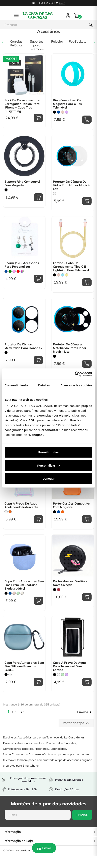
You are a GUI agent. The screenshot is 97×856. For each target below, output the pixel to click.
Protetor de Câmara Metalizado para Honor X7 (23, 346)
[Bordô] (58, 589)
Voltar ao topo (76, 723)
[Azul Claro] (62, 274)
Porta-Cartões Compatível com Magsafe (71, 505)
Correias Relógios (16, 43)
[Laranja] (10, 511)
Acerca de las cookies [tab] (76, 385)
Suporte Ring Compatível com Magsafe (22, 183)
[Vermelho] (18, 271)
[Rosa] (14, 271)
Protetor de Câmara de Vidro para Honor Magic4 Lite (71, 185)
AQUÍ (32, 420)
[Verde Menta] (18, 593)
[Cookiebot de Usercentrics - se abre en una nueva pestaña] (74, 374)
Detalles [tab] (44, 385)
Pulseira (57, 41)
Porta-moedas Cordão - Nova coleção (70, 583)
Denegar (48, 478)
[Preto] (54, 112)
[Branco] (58, 674)
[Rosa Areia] (62, 112)
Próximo (85, 712)
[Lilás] (66, 112)
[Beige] (22, 593)
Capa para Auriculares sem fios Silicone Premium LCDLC (24, 666)
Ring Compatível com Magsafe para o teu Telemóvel (68, 103)
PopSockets (77, 41)
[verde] (10, 271)
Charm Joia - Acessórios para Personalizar (21, 264)
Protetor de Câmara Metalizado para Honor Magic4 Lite (69, 348)
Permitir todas (48, 452)
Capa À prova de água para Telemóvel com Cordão (69, 666)
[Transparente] (54, 193)
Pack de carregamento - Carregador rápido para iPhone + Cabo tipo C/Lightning (22, 105)
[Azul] (58, 112)
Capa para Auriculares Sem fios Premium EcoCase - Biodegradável (24, 585)
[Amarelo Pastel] (66, 274)
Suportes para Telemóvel (36, 45)
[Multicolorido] (22, 271)
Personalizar (48, 465)
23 (23, 712)
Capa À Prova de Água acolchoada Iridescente (21, 505)
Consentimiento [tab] (16, 385)
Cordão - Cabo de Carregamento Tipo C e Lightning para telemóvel (71, 266)
